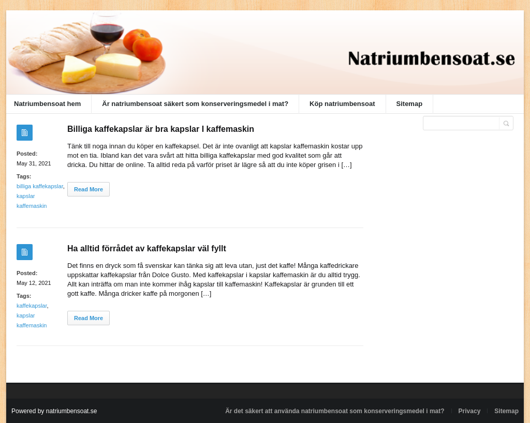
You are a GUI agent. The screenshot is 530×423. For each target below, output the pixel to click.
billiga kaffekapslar (40, 186)
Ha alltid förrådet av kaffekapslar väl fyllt (146, 248)
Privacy (470, 411)
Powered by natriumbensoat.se (54, 411)
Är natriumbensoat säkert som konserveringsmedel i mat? (195, 104)
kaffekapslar (32, 306)
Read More (88, 189)
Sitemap (409, 104)
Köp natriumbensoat (342, 104)
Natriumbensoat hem (47, 104)
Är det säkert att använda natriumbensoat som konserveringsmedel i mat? (334, 411)
